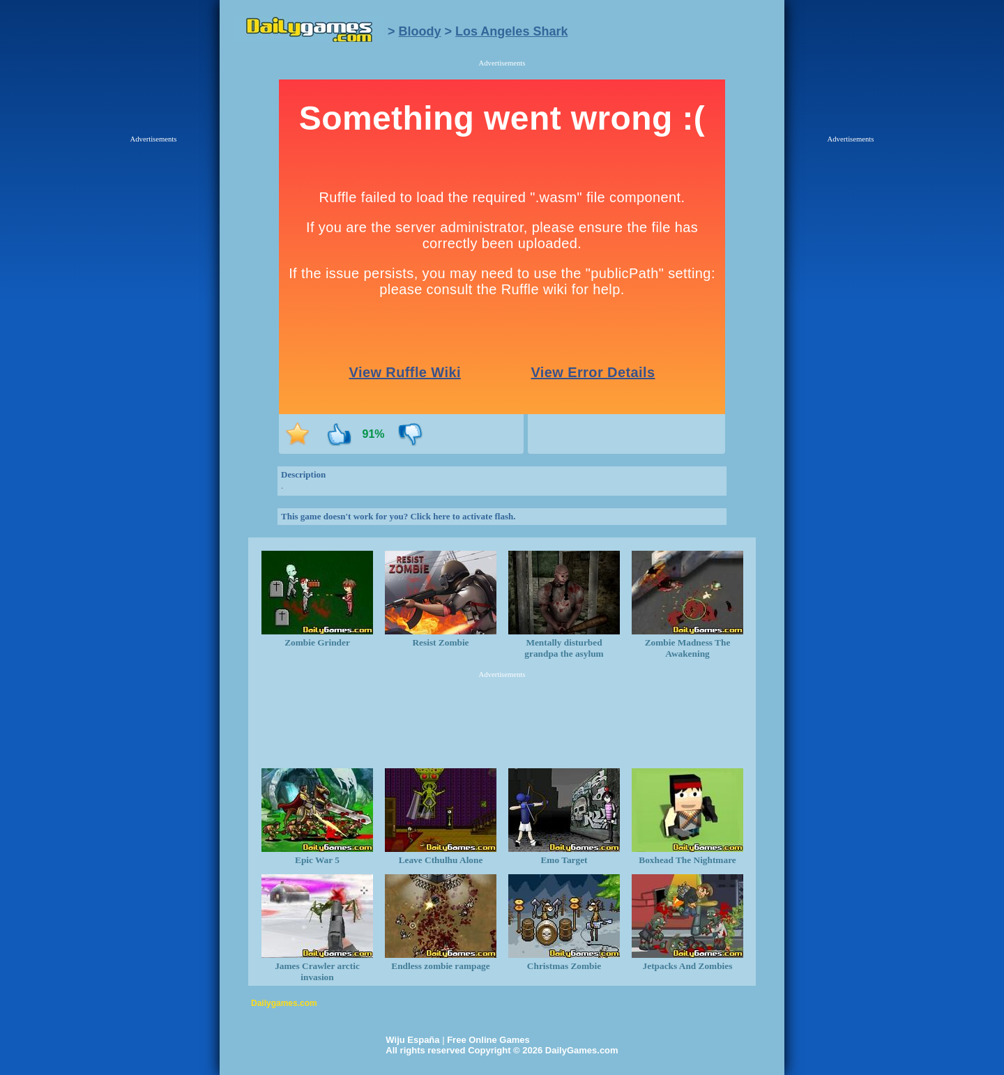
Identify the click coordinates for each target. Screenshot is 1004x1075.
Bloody (420, 31)
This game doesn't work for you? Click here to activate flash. (398, 516)
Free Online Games (488, 1040)
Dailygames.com (284, 1003)
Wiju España (412, 1040)
